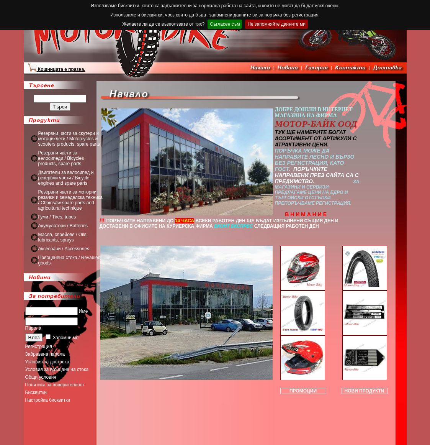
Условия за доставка (47, 362)
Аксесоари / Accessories (64, 248)
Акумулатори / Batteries (63, 225)
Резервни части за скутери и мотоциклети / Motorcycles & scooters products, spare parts (69, 139)
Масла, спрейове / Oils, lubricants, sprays (63, 237)
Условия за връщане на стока (57, 369)
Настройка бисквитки (47, 400)
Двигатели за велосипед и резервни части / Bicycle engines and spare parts (66, 178)
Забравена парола (45, 354)
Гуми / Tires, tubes (57, 217)
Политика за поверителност (55, 385)
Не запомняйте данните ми (276, 24)
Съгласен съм (225, 24)
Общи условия (40, 377)
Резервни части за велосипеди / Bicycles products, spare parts (61, 158)
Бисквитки (36, 392)
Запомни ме (62, 337)
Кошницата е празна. (56, 69)
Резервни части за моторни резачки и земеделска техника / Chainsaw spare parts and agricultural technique (70, 200)
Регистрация (38, 346)
